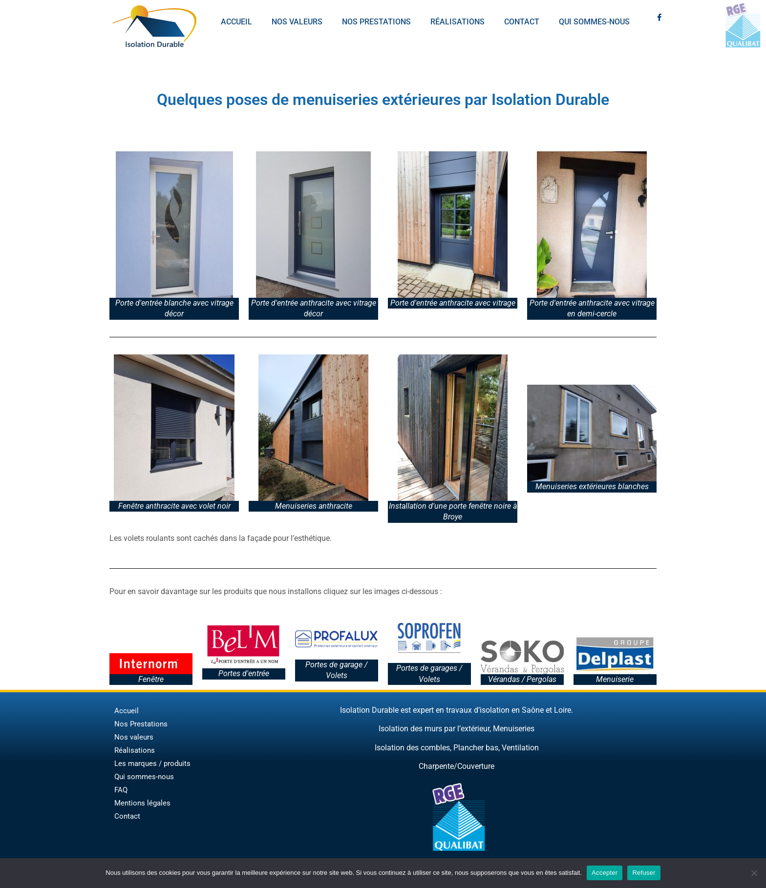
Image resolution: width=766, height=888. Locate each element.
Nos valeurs (297, 21)
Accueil (236, 21)
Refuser (643, 872)
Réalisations (457, 21)
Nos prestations (376, 21)
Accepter (604, 872)
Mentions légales (142, 803)
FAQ (121, 789)
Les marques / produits (152, 763)
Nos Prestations (141, 724)
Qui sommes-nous (594, 21)
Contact (521, 21)
